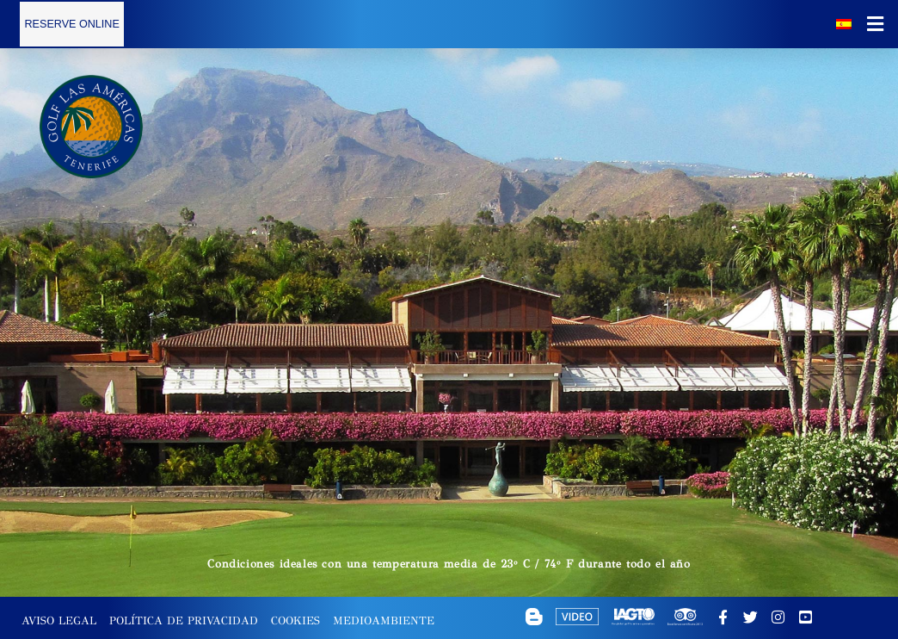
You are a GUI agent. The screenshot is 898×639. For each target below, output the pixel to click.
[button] (875, 24)
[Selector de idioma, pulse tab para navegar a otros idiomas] (844, 24)
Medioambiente (383, 621)
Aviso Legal (59, 621)
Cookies (295, 621)
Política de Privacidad (183, 621)
